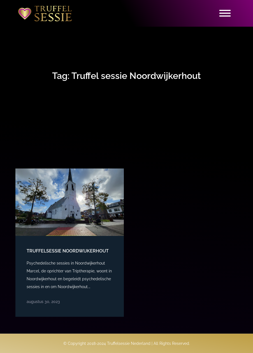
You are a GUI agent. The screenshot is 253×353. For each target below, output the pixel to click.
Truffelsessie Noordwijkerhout (68, 251)
